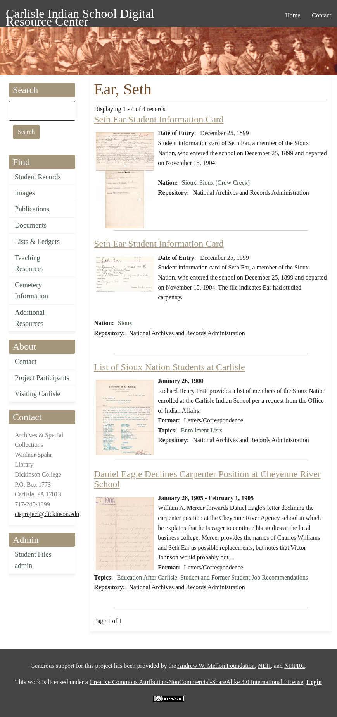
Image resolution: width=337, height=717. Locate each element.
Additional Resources (30, 318)
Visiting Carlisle (37, 394)
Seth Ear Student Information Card (159, 119)
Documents (31, 225)
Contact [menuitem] (321, 15)
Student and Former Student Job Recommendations (244, 577)
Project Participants (42, 378)
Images (25, 193)
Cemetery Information (31, 290)
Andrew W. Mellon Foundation (216, 665)
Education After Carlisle (147, 577)
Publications (32, 209)
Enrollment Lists (201, 430)
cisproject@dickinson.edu (47, 514)
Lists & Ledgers (37, 241)
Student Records (38, 177)
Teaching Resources (29, 263)
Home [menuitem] (292, 15)
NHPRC (294, 665)
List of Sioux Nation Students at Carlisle (169, 367)
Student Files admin (33, 560)
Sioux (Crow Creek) (224, 182)
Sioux (189, 182)
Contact (25, 361)
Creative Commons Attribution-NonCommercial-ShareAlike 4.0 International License (196, 682)
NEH (264, 665)
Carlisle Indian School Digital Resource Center (80, 15)
